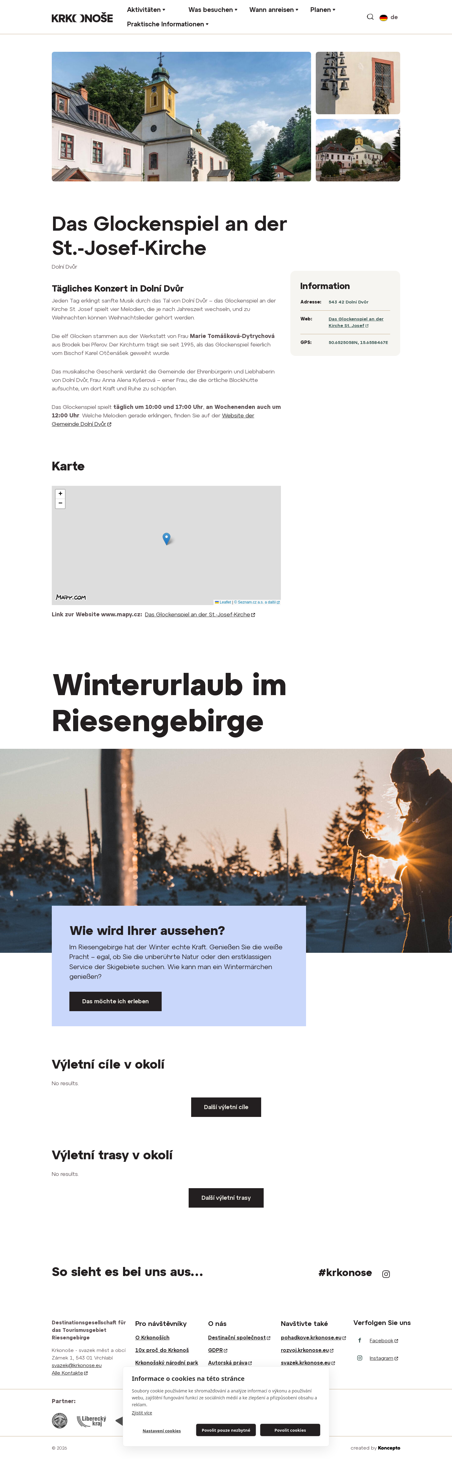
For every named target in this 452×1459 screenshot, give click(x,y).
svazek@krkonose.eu (77, 1365)
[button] (166, 539)
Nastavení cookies (162, 1431)
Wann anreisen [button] (271, 9)
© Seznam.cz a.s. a (256, 602)
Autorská (230, 1362)
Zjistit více (142, 1413)
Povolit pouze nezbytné (226, 1430)
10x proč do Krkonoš (162, 1350)
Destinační (239, 1337)
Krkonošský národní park (166, 1362)
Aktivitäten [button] (144, 9)
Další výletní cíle (226, 1107)
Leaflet (223, 602)
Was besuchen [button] (210, 9)
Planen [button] (320, 9)
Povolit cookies (290, 1430)
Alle (70, 1373)
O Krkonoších (152, 1337)
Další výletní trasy (226, 1197)
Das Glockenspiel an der (200, 614)
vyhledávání (370, 17)
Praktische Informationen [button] (165, 24)
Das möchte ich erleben (115, 1001)
